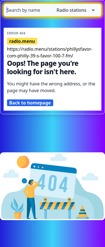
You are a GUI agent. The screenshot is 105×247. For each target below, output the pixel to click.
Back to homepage (30, 103)
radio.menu (22, 41)
